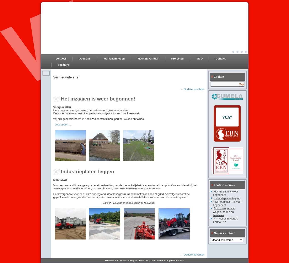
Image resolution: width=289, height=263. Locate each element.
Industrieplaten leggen (87, 171)
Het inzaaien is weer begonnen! (98, 99)
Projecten (177, 58)
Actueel (61, 58)
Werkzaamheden (114, 58)
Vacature (63, 64)
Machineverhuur (148, 58)
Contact (220, 58)
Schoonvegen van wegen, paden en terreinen (224, 212)
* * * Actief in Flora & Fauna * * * (225, 220)
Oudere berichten (192, 89)
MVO (200, 58)
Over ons (84, 58)
